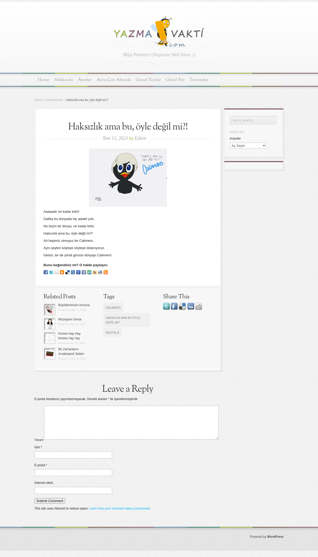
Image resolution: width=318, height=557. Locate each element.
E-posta (41, 471)
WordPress (275, 543)
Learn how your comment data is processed (119, 515)
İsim (38, 453)
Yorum (39, 446)
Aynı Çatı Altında (114, 80)
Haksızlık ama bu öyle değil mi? (123, 320)
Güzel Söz (175, 80)
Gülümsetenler (54, 100)
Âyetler (85, 80)
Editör (140, 138)
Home (44, 80)
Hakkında (63, 80)
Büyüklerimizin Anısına (74, 305)
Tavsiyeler (199, 80)
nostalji (112, 332)
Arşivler (235, 138)
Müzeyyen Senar (70, 319)
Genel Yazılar (148, 80)
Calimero (113, 307)
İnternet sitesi (44, 489)
